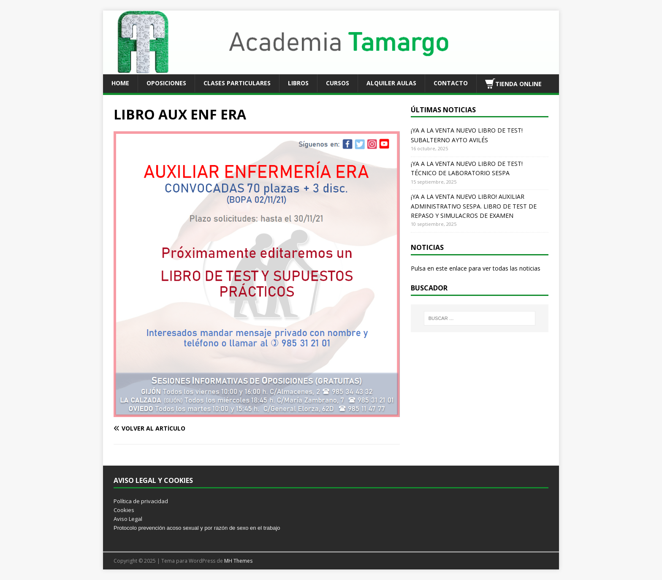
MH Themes (238, 560)
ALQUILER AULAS (391, 83)
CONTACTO (451, 83)
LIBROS (298, 83)
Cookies (124, 510)
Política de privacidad (141, 501)
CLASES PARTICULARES (237, 83)
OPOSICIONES (166, 83)
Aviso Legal (128, 519)
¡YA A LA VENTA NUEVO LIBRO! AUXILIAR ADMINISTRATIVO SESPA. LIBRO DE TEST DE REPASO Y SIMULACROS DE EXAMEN (474, 206)
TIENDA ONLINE (513, 84)
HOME (120, 83)
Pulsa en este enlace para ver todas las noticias (475, 268)
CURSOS (337, 83)
